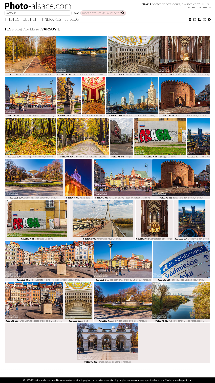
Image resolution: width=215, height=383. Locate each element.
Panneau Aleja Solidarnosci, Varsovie (181, 279)
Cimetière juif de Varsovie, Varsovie (30, 156)
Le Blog (71, 19)
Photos (12, 19)
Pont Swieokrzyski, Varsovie (102, 238)
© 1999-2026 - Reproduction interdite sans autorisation (49, 380)
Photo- (38, 5)
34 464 (147, 4)
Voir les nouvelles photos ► (178, 380)
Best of (30, 19)
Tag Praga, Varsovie (160, 156)
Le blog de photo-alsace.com (125, 380)
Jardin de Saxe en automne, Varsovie (33, 197)
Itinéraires (51, 19)
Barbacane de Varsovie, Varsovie (184, 115)
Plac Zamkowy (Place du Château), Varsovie (122, 197)
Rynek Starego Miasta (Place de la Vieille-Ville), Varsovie (49, 279)
